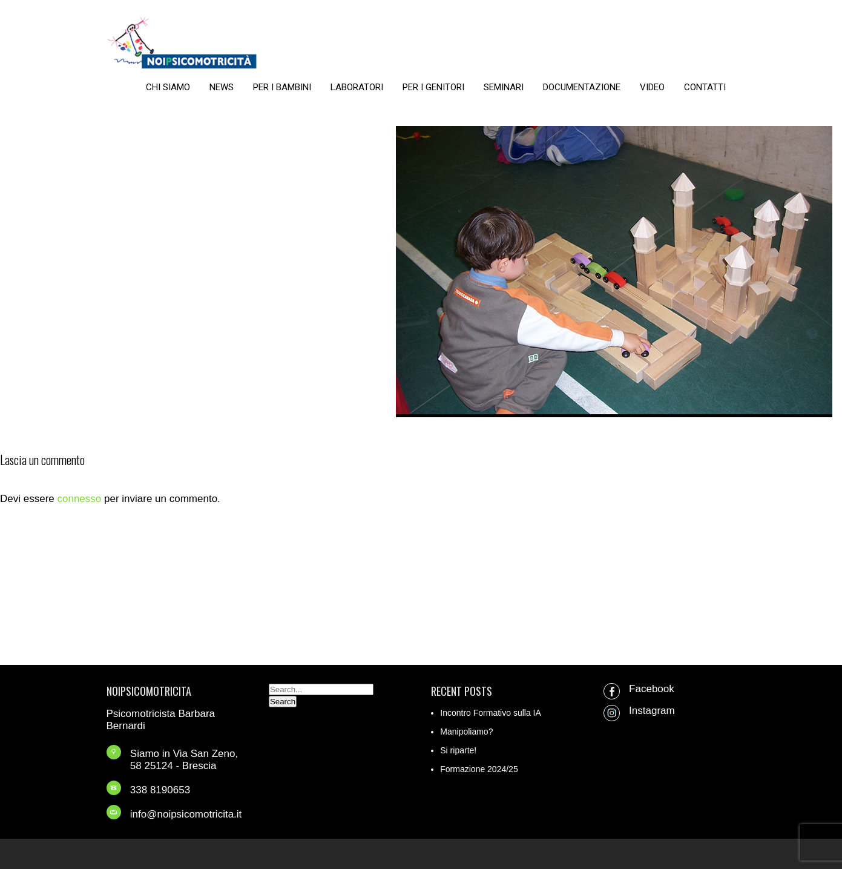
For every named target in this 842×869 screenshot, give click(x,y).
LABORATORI (357, 87)
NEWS (221, 87)
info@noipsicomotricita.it (186, 814)
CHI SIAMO (168, 87)
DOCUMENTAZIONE (581, 87)
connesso (79, 498)
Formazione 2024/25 (479, 769)
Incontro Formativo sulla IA (490, 713)
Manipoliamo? (466, 731)
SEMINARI (504, 87)
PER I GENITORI (433, 87)
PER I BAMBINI (282, 87)
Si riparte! (458, 750)
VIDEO (652, 87)
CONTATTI (705, 87)
